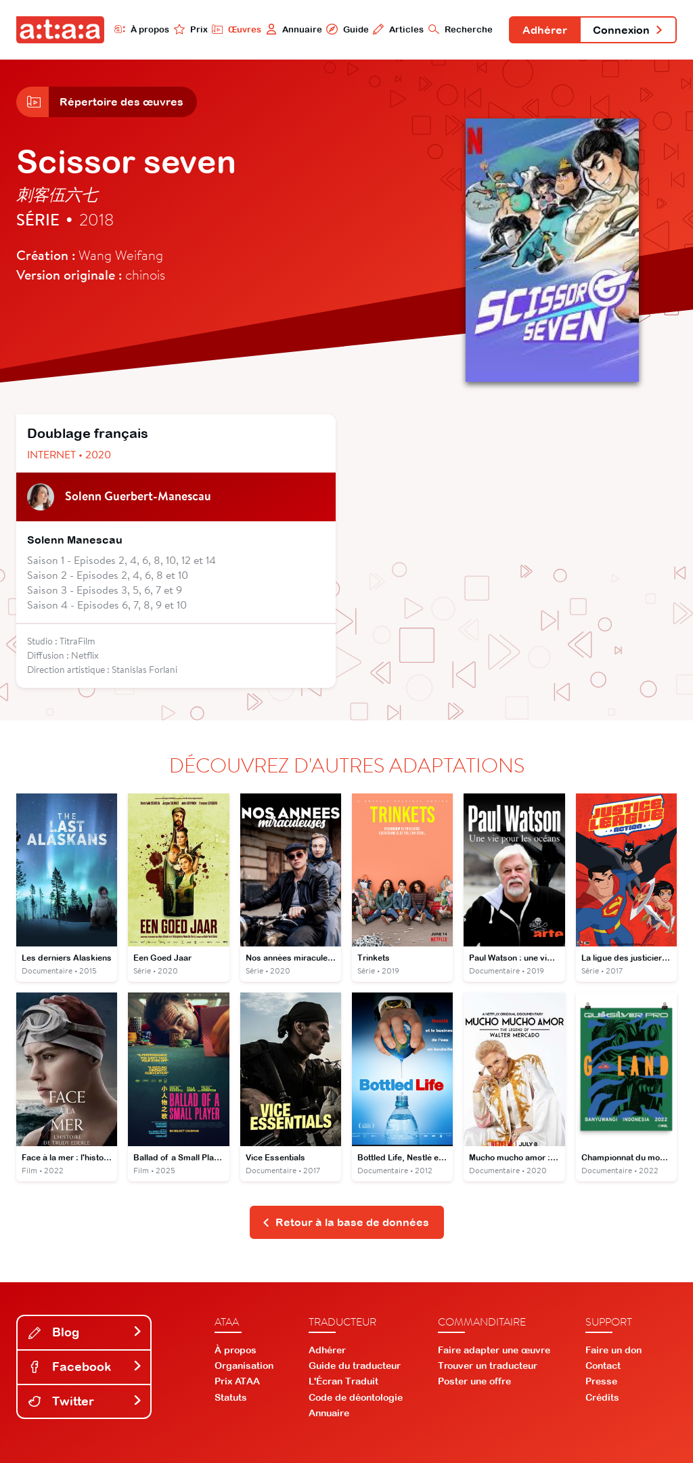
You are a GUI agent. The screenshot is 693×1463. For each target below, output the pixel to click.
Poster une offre (474, 1381)
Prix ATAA (237, 1381)
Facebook (85, 1366)
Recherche (460, 29)
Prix (191, 29)
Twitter (85, 1401)
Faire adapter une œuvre (494, 1350)
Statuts (231, 1397)
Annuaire (294, 29)
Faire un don (613, 1350)
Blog (85, 1332)
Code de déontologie (356, 1397)
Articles (398, 29)
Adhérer (544, 30)
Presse (601, 1381)
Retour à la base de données (345, 1222)
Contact (603, 1365)
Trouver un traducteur (487, 1365)
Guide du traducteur (355, 1365)
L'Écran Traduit (343, 1381)
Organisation (244, 1365)
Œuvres (236, 29)
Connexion (628, 30)
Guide (347, 29)
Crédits (602, 1397)
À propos (141, 29)
